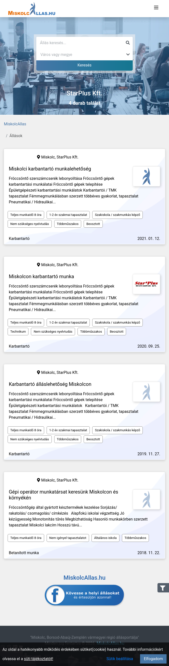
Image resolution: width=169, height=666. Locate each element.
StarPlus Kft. (67, 157)
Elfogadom (153, 658)
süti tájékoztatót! (38, 658)
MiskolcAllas (15, 124)
